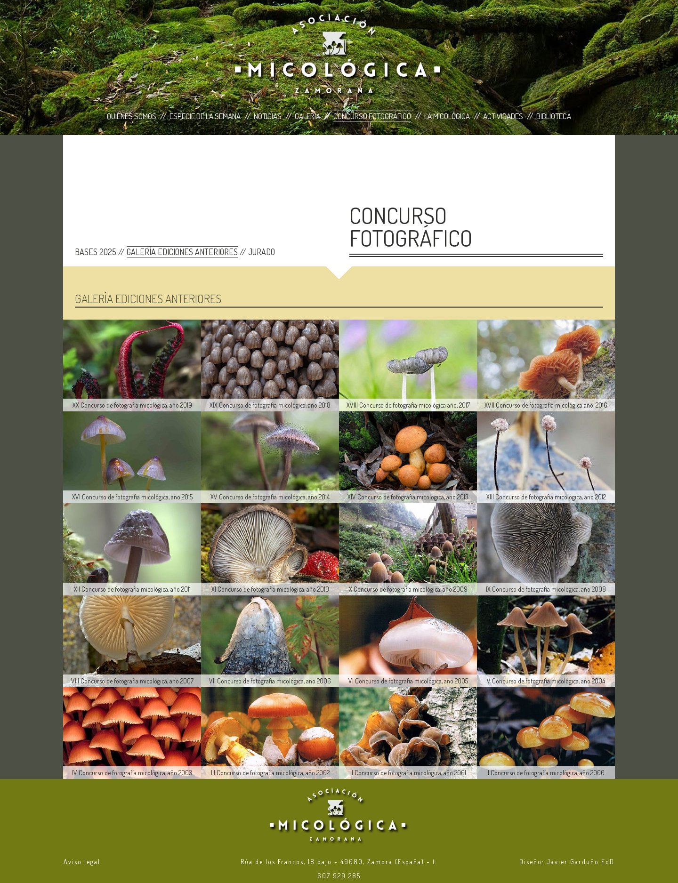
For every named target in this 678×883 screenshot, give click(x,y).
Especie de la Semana (205, 116)
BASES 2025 (95, 252)
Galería (307, 116)
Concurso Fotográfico (372, 116)
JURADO (261, 252)
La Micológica (447, 116)
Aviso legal (82, 862)
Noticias (268, 116)
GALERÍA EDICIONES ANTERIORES (182, 252)
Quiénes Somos (131, 116)
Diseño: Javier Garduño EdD (566, 862)
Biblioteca (553, 116)
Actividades (503, 116)
